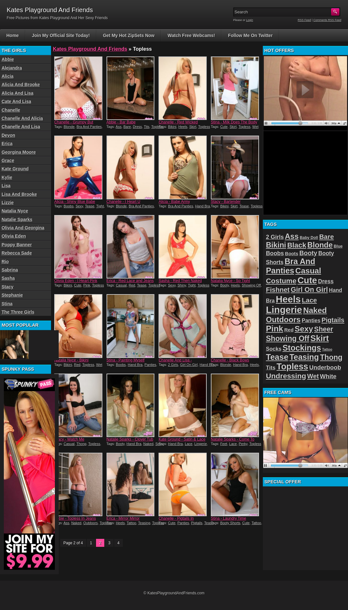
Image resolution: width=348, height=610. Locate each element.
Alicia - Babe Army (174, 201)
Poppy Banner (17, 244)
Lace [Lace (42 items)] (309, 300)
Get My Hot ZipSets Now (129, 35)
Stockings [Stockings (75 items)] (302, 347)
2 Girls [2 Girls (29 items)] (275, 237)
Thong (81, 444)
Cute (223, 127)
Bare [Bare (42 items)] (326, 236)
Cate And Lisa (16, 101)
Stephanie (12, 295)
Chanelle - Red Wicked (178, 122)
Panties (150, 365)
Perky (243, 444)
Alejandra (12, 68)
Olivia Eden (14, 236)
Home (12, 35)
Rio (5, 261)
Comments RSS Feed (327, 20)
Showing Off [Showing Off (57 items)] (287, 338)
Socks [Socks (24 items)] (274, 349)
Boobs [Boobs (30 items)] (275, 253)
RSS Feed (304, 20)
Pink (86, 285)
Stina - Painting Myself (125, 360)
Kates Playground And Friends (90, 49)
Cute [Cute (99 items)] (307, 280)
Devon (8, 135)
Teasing (144, 523)
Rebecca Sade (17, 253)
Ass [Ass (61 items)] (292, 236)
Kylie (7, 177)
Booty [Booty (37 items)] (308, 253)
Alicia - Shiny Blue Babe (74, 201)
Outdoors (90, 523)
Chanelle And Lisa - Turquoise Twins (175, 362)
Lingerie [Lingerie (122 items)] (284, 310)
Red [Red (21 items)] (288, 329)
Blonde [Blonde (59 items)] (320, 245)
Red (132, 285)
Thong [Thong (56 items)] (331, 357)
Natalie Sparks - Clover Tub (130, 439)
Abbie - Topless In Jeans (75, 518)
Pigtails (196, 523)
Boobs (69, 206)
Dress (137, 127)
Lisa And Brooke (19, 194)
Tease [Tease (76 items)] (277, 357)
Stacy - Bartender (226, 201)
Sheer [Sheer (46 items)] (323, 329)
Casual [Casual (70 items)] (308, 270)
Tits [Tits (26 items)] (271, 368)
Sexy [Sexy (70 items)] (304, 328)
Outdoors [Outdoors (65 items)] (283, 319)
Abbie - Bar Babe (121, 122)
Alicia (7, 76)
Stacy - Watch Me (69, 439)
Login (249, 20)
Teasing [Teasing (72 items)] (304, 357)
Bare (127, 127)
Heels (182, 127)
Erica (7, 143)
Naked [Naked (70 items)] (315, 310)
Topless (157, 127)
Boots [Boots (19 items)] (292, 253)
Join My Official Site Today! (61, 35)
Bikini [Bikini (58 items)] (276, 245)
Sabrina (10, 269)
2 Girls (173, 365)
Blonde (69, 127)
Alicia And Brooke (21, 84)
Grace (8, 160)
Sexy (79, 206)
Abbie (8, 59)
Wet (255, 127)
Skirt (192, 127)
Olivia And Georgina (23, 227)
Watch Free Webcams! (191, 35)
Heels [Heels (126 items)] (288, 299)
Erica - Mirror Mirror (123, 518)
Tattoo (131, 523)
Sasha (8, 278)
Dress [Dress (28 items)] (326, 281)
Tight (100, 206)
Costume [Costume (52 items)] (281, 281)
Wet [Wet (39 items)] (313, 376)
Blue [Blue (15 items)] (338, 246)
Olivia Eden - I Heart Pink (75, 281)
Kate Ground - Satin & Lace (182, 439)
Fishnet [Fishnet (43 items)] (278, 289)
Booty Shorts (230, 523)
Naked (148, 444)
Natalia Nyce (15, 210)
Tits (146, 127)
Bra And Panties (89, 127)
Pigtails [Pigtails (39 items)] (333, 320)
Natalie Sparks (17, 219)
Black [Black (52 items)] (296, 245)
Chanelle (11, 110)
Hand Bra (202, 206)
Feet (223, 444)
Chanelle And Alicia (22, 118)
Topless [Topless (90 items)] (292, 366)
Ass (119, 127)
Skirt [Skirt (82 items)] (319, 338)
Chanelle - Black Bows (230, 360)
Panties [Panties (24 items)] (311, 320)
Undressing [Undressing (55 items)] (286, 376)
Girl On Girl (189, 365)
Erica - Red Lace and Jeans (130, 281)
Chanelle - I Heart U (123, 201)
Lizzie (8, 202)
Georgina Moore (19, 152)
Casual (121, 285)
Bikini (172, 127)
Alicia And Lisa (17, 93)
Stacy (7, 286)
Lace (188, 444)
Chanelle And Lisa (21, 126)
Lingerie (200, 444)
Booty (224, 285)
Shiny (182, 285)
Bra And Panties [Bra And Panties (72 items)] (290, 266)
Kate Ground (15, 168)
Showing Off (251, 285)
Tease (89, 206)
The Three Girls (18, 312)
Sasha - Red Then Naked (180, 281)
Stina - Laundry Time (228, 518)
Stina (7, 303)
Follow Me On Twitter (250, 35)
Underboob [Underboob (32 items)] (325, 367)
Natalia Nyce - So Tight (230, 281)
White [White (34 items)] (328, 376)
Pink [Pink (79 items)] (274, 328)
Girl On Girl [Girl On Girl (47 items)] (309, 290)
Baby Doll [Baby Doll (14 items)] (309, 237)
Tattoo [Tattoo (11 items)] (327, 349)
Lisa (6, 185)
